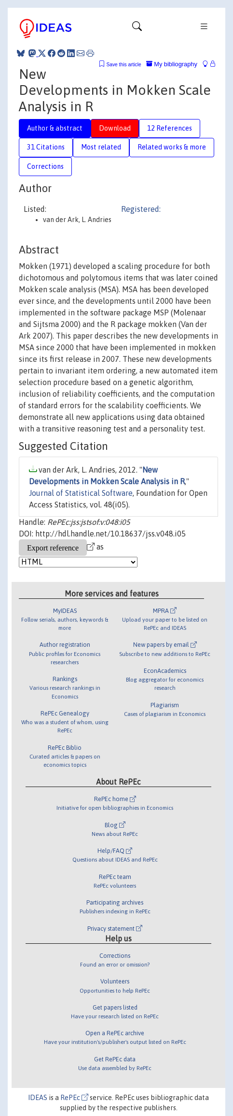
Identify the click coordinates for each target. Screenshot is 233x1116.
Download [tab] (115, 128)
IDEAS (37, 1097)
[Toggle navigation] (137, 28)
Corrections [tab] (45, 166)
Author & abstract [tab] (54, 128)
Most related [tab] (101, 147)
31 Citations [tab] (46, 147)
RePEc (74, 1097)
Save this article (123, 64)
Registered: (141, 209)
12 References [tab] (169, 128)
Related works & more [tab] (171, 147)
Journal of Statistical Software (81, 493)
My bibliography (171, 64)
